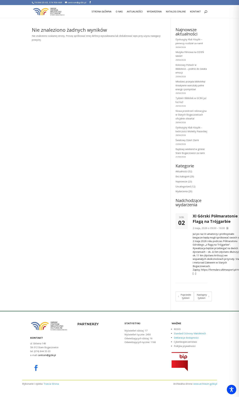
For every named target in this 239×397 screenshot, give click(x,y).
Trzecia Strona (51, 383)
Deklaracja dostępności (186, 337)
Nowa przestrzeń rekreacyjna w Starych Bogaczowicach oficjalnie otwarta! (191, 114)
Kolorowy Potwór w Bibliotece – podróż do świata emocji (191, 68)
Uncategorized (183, 186)
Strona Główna (101, 11)
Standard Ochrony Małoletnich (190, 333)
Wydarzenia (154, 11)
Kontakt (195, 11)
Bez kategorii (182, 176)
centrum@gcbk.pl (47, 355)
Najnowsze (181, 181)
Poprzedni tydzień (184, 296)
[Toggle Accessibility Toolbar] (231, 389)
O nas (119, 11)
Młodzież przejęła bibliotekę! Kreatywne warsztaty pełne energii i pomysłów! (190, 85)
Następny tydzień (203, 296)
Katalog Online (176, 11)
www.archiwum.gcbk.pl (205, 383)
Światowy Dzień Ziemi (187, 140)
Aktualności (135, 11)
